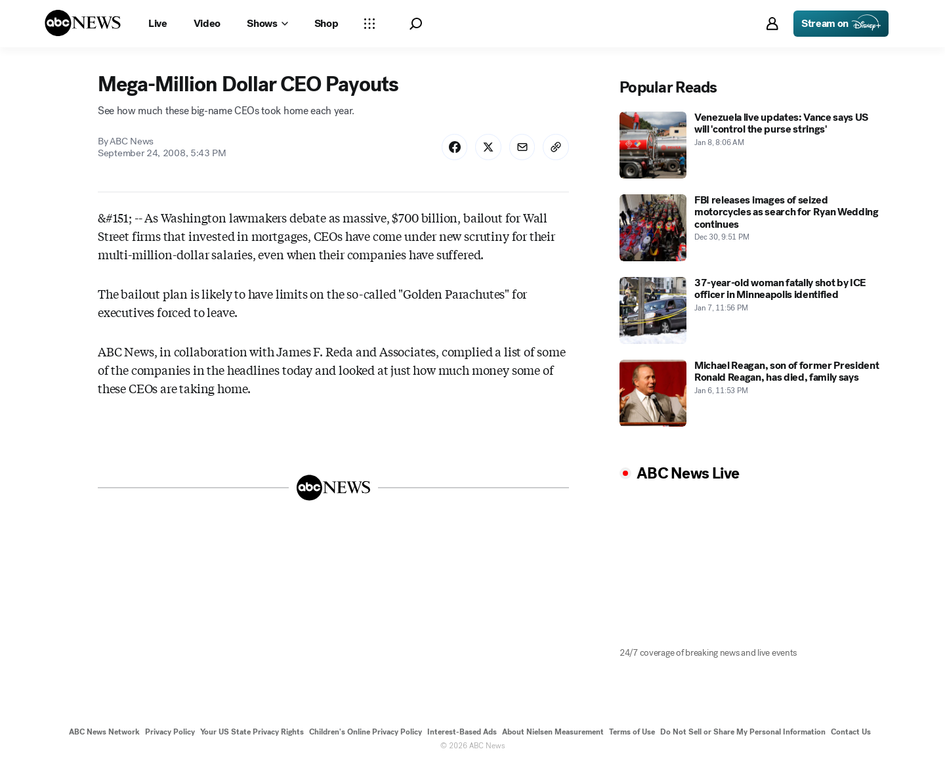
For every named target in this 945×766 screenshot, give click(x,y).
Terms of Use (632, 732)
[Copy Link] (556, 147)
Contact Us (851, 732)
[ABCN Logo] (83, 23)
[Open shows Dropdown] (267, 23)
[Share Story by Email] (522, 147)
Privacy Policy (170, 732)
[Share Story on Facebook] (453, 147)
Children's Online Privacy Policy (365, 732)
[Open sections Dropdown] (369, 23)
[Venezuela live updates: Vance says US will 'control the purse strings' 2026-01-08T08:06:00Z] (751, 145)
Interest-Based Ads (462, 732)
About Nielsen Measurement (553, 732)
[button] (416, 24)
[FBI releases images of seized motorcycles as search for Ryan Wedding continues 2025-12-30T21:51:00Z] (751, 227)
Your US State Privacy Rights (252, 732)
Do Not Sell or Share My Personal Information (743, 732)
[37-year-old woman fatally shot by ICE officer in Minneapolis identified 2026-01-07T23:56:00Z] (751, 310)
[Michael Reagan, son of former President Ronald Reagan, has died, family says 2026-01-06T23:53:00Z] (751, 393)
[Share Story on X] (487, 147)
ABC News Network (104, 732)
